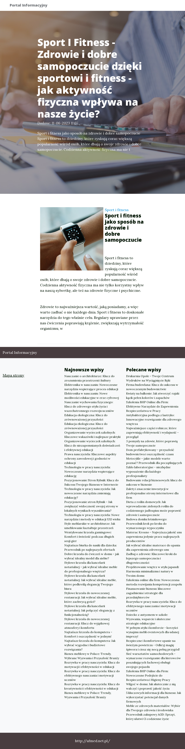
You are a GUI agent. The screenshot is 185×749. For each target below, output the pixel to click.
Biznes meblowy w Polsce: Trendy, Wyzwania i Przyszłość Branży (87, 695)
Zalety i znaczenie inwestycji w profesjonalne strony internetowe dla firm (152, 493)
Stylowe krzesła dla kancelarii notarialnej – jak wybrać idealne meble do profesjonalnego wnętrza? (90, 567)
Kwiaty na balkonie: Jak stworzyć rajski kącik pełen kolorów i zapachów (152, 396)
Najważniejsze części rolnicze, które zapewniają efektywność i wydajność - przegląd (152, 432)
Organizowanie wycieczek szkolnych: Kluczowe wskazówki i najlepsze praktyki (92, 435)
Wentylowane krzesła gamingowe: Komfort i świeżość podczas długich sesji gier (89, 536)
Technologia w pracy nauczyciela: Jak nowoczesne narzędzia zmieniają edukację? (89, 493)
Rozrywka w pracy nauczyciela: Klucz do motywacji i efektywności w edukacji (92, 665)
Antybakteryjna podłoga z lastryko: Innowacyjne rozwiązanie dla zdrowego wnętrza (153, 419)
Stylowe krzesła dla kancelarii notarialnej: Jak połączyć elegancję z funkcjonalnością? (89, 610)
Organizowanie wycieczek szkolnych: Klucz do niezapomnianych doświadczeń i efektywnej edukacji (92, 445)
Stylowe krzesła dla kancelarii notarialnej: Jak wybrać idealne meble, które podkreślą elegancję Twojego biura (90, 582)
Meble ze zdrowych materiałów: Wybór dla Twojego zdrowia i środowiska (153, 708)
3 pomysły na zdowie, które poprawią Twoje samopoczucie (152, 443)
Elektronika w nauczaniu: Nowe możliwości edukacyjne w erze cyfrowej (91, 396)
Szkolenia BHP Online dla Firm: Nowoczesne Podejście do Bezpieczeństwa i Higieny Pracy (148, 675)
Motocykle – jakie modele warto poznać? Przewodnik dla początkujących (154, 461)
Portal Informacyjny (31, 5)
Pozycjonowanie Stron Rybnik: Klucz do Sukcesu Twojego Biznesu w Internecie (91, 482)
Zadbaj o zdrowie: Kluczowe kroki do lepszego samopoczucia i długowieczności (151, 558)
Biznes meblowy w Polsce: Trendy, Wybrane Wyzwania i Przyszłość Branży (91, 656)
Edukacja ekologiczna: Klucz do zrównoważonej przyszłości (85, 417)
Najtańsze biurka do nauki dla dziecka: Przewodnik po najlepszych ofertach (90, 547)
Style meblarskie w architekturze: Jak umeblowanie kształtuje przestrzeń (89, 526)
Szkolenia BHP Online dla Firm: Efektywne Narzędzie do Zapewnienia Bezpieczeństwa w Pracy (152, 406)
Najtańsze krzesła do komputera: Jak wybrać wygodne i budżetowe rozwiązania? (89, 645)
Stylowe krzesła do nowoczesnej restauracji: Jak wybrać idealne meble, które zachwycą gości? (90, 597)
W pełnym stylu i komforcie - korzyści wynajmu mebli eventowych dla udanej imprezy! (152, 632)
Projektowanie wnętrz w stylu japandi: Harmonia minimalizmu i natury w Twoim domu (152, 571)
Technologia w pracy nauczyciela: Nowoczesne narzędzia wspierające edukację (89, 471)
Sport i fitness (117, 210)
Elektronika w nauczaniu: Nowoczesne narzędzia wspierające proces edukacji (91, 387)
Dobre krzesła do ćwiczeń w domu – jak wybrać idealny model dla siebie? (91, 556)
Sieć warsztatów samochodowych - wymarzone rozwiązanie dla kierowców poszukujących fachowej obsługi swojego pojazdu (153, 660)
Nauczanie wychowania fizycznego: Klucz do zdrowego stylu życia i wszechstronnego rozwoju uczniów (89, 406)
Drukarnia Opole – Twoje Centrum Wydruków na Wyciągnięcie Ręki (150, 378)
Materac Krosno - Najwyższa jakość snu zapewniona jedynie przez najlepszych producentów (154, 536)
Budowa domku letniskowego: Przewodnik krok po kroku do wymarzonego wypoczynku (146, 523)
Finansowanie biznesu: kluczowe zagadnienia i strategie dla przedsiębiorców (148, 593)
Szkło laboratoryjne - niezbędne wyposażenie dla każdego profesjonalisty (148, 471)
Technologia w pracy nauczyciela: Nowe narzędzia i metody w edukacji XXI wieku (92, 517)
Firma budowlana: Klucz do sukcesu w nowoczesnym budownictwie (152, 387)
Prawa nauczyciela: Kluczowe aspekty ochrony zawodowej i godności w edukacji (90, 458)
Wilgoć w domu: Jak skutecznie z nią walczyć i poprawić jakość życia (151, 686)
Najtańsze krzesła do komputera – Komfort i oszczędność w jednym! (88, 634)
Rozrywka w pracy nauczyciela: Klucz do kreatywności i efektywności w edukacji (92, 686)
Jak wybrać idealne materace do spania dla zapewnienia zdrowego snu (153, 547)
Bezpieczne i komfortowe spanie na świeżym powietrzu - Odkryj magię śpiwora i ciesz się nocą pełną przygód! (153, 645)
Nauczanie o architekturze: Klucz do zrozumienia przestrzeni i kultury (89, 378)
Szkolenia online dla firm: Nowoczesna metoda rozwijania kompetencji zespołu (154, 582)
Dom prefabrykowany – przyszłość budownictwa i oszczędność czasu (150, 452)
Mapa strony (13, 375)
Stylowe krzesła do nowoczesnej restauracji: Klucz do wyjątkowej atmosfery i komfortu (86, 623)
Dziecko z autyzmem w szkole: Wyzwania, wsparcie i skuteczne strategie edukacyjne (148, 619)
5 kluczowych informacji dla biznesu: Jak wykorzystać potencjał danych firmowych (153, 697)
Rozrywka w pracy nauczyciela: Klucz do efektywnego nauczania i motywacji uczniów (92, 675)
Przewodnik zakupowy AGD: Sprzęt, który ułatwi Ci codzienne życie (150, 717)
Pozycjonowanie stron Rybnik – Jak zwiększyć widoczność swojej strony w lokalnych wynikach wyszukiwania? (91, 506)
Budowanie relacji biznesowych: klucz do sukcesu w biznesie (154, 482)
